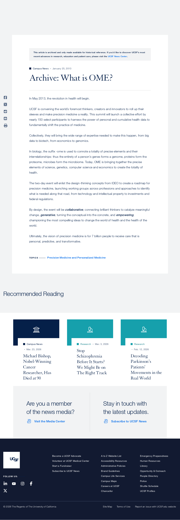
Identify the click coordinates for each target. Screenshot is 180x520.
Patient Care (90, 14)
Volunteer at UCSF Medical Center (70, 460)
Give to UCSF (164, 3)
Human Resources (150, 460)
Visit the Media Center (49, 421)
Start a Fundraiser (62, 465)
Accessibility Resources (114, 460)
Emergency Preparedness (154, 455)
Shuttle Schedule (149, 486)
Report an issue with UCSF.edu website (155, 506)
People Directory (149, 475)
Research (111, 14)
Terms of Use (123, 506)
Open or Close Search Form (170, 14)
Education (130, 14)
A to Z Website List (111, 455)
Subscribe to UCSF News (128, 421)
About (72, 14)
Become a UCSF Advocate (66, 455)
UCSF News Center (117, 56)
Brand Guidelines (110, 471)
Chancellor (107, 491)
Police (143, 481)
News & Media (152, 14)
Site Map (107, 506)
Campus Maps (109, 481)
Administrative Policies (113, 465)
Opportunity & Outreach (153, 471)
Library (143, 465)
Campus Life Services (113, 475)
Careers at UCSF (110, 486)
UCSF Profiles (147, 491)
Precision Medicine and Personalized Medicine (76, 257)
